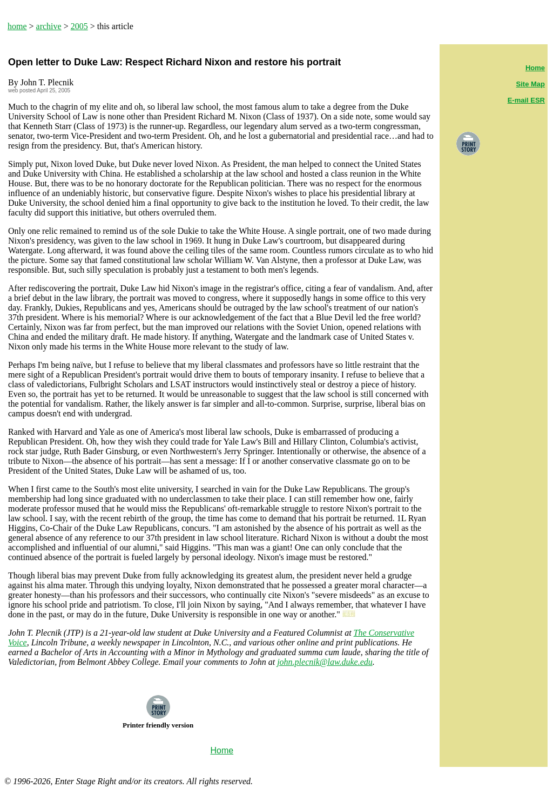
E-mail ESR (526, 100)
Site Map (530, 84)
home (17, 26)
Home (535, 68)
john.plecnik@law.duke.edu (325, 661)
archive (49, 26)
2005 (79, 26)
